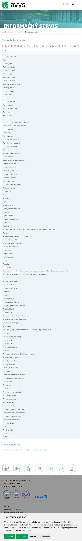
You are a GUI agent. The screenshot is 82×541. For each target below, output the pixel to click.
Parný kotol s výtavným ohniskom (15, 126)
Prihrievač (6, 385)
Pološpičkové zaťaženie (11, 247)
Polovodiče (7, 250)
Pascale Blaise (8, 157)
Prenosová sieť (8, 343)
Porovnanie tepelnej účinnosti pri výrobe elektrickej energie (24, 274)
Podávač (6, 226)
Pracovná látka (8, 299)
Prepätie (6, 350)
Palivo (5, 60)
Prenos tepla (7, 340)
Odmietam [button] (22, 536)
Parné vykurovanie (10, 108)
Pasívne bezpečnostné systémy (14, 160)
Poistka (5, 233)
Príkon (5, 388)
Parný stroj (7, 133)
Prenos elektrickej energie (12, 337)
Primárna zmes (8, 402)
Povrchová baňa (9, 285)
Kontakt (7, 506)
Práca (5, 295)
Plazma (6, 195)
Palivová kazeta (9, 67)
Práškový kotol (8, 309)
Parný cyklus (7, 115)
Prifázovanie (7, 382)
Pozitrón (6, 292)
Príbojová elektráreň (10, 368)
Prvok (5, 433)
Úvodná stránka (7, 32)
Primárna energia (9, 395)
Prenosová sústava (10, 347)
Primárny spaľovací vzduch (13, 416)
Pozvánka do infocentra (12, 509)
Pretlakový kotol (9, 361)
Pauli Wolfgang (8, 171)
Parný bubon (7, 112)
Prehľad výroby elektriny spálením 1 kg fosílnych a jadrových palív (27, 330)
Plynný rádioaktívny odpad (12, 209)
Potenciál (6, 278)
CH (28, 46)
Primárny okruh (8, 406)
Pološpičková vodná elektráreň (14, 243)
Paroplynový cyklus (10, 146)
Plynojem (6, 212)
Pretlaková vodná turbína (12, 357)
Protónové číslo (8, 430)
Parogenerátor (8, 136)
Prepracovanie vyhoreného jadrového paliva (19, 354)
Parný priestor (8, 129)
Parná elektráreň (9, 101)
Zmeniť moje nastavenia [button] (40, 536)
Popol (5, 261)
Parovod (6, 150)
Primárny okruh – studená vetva (14, 413)
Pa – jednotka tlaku (10, 56)
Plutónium (6, 198)
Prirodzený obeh (9, 423)
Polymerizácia (8, 254)
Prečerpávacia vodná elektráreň (14, 319)
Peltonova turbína (9, 178)
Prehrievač (7, 333)
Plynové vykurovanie (10, 219)
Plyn (4, 202)
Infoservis (19, 32)
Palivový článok (8, 91)
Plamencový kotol (9, 188)
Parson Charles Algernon (12, 153)
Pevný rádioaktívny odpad (12, 185)
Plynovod (6, 222)
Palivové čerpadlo (9, 77)
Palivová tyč (7, 74)
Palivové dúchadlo (9, 81)
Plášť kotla (7, 191)
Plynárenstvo (8, 205)
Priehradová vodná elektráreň (14, 375)
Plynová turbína (8, 216)
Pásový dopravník (9, 164)
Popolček (6, 264)
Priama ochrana (9, 364)
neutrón (15, 450)
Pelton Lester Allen (10, 174)
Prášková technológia (11, 302)
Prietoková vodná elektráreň (13, 378)
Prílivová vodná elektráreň (12, 392)
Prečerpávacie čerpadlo (11, 323)
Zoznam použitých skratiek (13, 512)
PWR (5, 437)
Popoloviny (7, 267)
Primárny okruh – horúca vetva (14, 409)
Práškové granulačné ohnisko (14, 306)
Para (5, 98)
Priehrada (6, 371)
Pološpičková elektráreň (11, 240)
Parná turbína (8, 105)
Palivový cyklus (8, 88)
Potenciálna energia (10, 281)
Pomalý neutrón (9, 257)
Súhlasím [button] (9, 536)
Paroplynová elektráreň (11, 140)
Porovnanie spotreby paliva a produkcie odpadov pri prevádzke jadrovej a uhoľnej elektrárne (36, 271)
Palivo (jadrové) (8, 64)
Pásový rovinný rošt (10, 167)
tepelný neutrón (41, 450)
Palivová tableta (9, 70)
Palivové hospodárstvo (11, 84)
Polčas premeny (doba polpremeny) (16, 236)
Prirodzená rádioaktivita (11, 420)
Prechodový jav (8, 312)
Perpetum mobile (9, 181)
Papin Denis (7, 95)
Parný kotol (7, 119)
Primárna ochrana (9, 399)
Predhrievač (7, 326)
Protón (5, 427)
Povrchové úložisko (10, 288)
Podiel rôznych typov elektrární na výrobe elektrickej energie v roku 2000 (29, 229)
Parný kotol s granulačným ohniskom (16, 122)
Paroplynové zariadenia (11, 143)
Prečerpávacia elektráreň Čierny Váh (16, 316)
